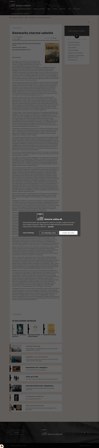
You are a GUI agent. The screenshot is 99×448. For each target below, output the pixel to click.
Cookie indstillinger (28, 233)
